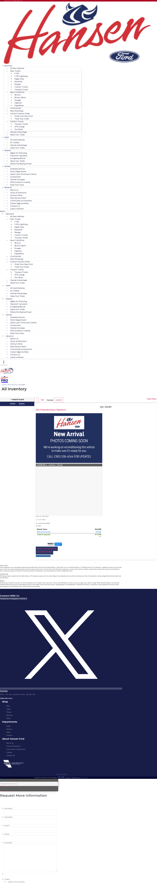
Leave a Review (17, 209)
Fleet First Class (17, 185)
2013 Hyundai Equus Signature (46, 411)
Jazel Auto (84, 722)
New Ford (8, 66)
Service (7, 166)
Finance (7, 150)
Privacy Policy (61, 718)
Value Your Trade (17, 135)
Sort (42, 400)
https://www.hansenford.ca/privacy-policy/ (22, 846)
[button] (40, 211)
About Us (8, 187)
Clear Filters (151, 399)
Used (6, 137)
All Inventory (12, 385)
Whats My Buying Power (21, 164)
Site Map (61, 721)
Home (4, 385)
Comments (7, 854)
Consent (7, 823)
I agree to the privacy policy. (16, 826)
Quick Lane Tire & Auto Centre (23, 174)
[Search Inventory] (29, 728)
